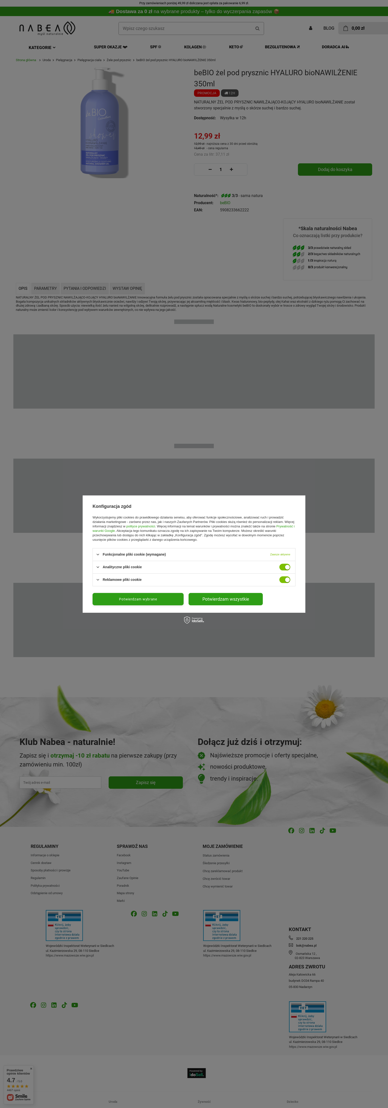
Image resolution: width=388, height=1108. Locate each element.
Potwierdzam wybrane (138, 599)
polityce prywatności (140, 526)
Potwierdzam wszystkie (225, 598)
